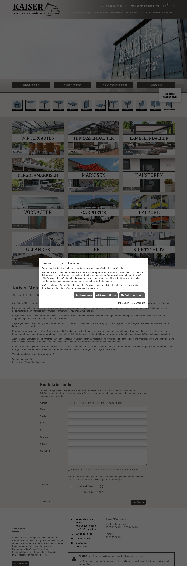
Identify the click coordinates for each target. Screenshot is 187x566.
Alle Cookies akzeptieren (132, 258)
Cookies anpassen (83, 258)
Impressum (123, 266)
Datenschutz (138, 266)
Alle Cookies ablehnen (106, 258)
